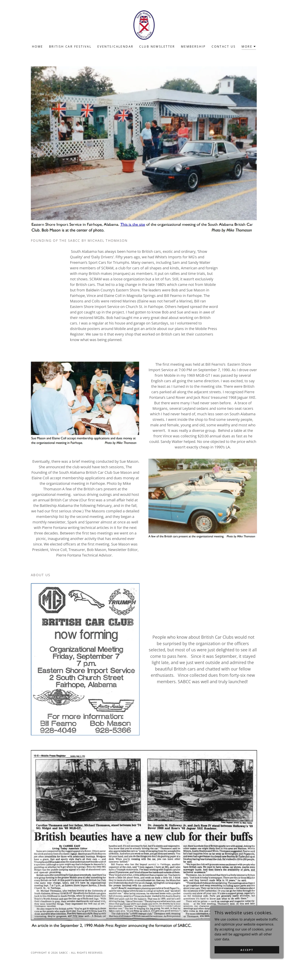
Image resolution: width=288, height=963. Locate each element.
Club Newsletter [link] (157, 46)
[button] (249, 47)
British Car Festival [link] (70, 46)
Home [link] (37, 46)
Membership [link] (193, 46)
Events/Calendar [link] (115, 46)
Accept (246, 955)
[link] (144, 24)
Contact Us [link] (224, 46)
